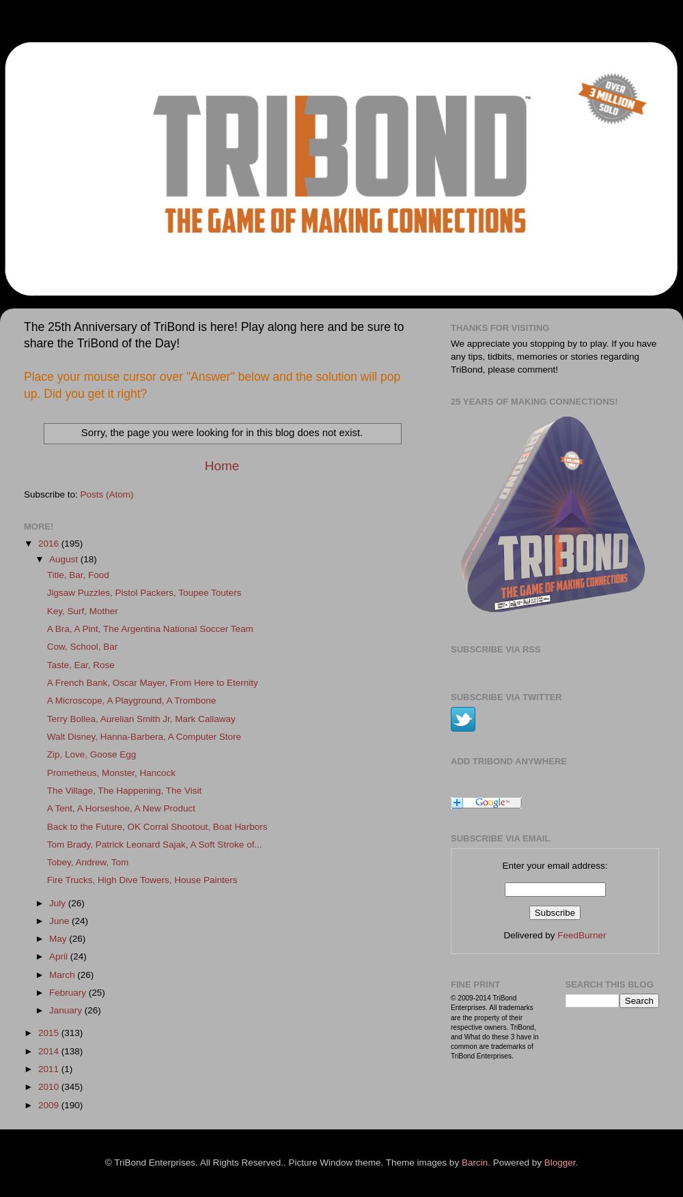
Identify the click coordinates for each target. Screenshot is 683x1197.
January (67, 1010)
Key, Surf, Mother (82, 611)
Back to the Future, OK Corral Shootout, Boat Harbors (157, 827)
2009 (49, 1105)
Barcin (475, 1162)
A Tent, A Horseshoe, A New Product (121, 808)
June (60, 921)
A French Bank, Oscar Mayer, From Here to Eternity (152, 683)
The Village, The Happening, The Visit (124, 790)
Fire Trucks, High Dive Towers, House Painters (142, 880)
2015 (49, 1033)
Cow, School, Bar (82, 646)
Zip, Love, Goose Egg (92, 754)
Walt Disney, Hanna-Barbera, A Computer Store (144, 737)
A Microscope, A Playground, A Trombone (132, 700)
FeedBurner (581, 935)
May (59, 939)
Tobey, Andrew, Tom (88, 862)
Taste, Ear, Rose (81, 665)
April (59, 956)
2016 (49, 543)
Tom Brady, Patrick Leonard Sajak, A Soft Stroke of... (154, 844)
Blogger (560, 1162)
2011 (49, 1069)
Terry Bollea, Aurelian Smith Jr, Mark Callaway (141, 719)
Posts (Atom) (107, 494)
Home (222, 466)
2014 (49, 1051)
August (65, 559)
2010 (49, 1087)
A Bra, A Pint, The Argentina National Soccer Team (150, 629)
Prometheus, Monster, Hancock (111, 773)
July (58, 903)
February (69, 992)
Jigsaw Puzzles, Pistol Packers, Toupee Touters (144, 593)
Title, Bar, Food (78, 575)
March (63, 975)
